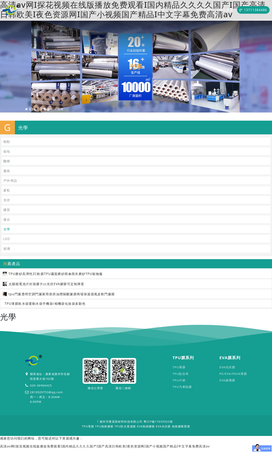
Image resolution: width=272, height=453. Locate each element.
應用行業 (46, 109)
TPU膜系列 (103, 10)
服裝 (6, 171)
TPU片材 (179, 380)
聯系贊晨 (226, 10)
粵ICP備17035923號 (158, 421)
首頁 (85, 10)
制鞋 (6, 141)
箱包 (6, 151)
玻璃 (6, 248)
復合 (6, 219)
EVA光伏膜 (227, 367)
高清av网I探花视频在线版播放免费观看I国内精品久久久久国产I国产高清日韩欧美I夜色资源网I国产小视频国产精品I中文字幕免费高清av (105, 446)
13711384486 (253, 10)
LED (6, 239)
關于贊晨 (203, 10)
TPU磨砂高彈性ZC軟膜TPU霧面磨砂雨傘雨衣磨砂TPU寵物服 (56, 274)
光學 (60, 109)
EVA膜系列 (129, 10)
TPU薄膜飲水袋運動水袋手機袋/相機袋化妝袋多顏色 (45, 303)
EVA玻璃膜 (227, 380)
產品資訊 (180, 10)
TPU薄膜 (179, 367)
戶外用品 (10, 180)
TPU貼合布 (181, 374)
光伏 (6, 200)
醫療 (6, 161)
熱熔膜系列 (155, 10)
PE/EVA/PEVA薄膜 (233, 374)
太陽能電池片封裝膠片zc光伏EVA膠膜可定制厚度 (46, 284)
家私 (6, 190)
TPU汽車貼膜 (182, 387)
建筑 (6, 210)
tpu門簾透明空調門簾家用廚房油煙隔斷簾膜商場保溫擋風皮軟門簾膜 (62, 294)
